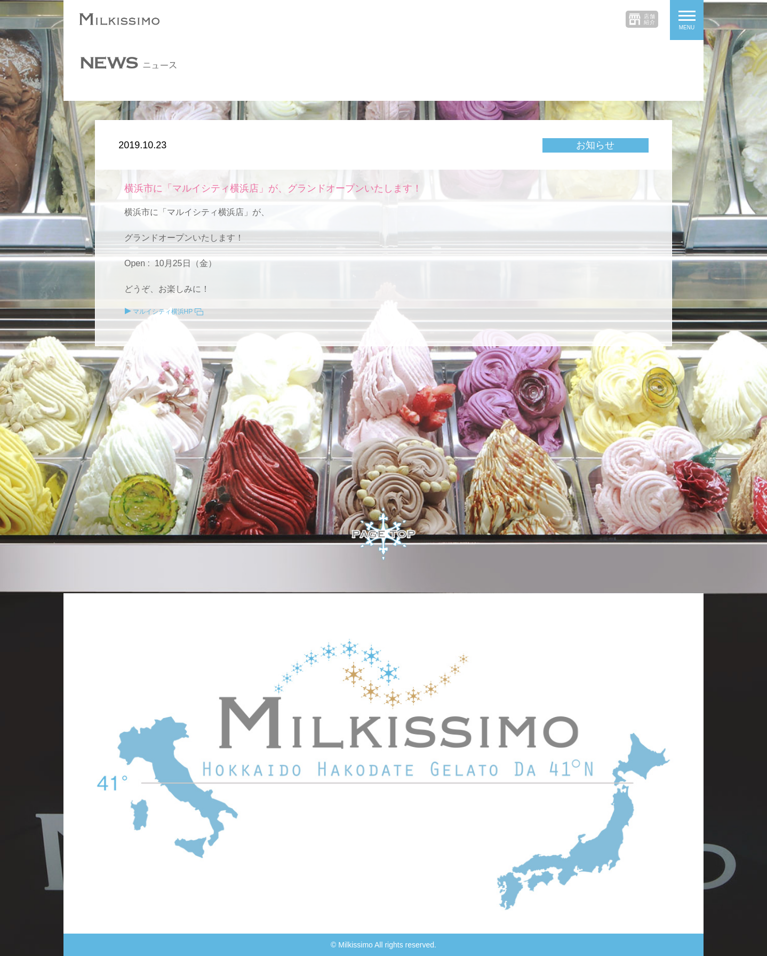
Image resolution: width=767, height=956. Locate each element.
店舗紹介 (650, 19)
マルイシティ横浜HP (163, 311)
